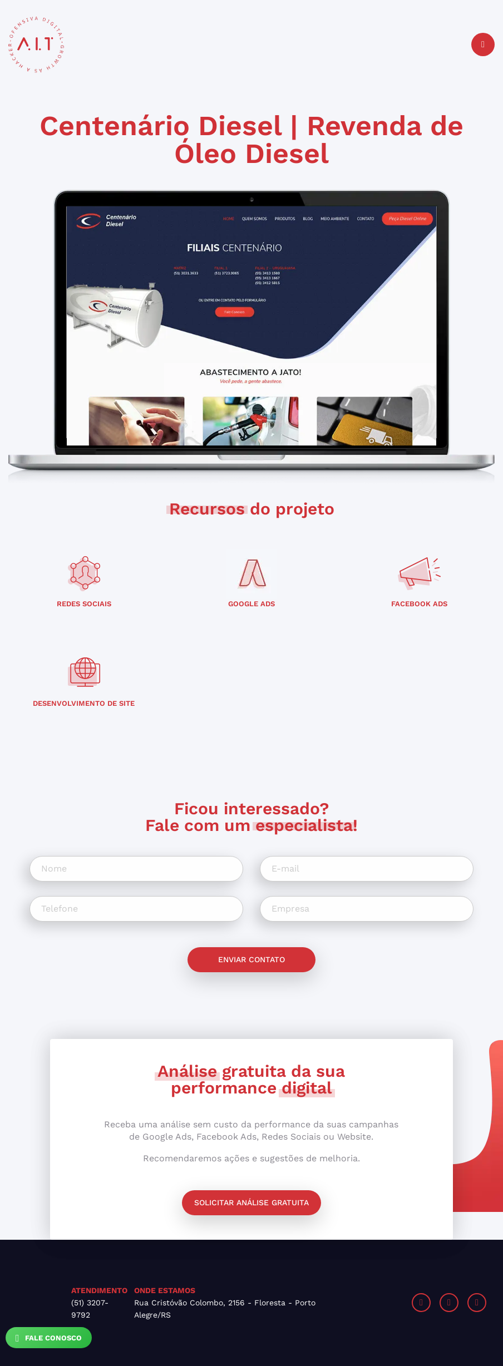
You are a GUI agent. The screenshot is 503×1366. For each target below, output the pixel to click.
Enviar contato (251, 959)
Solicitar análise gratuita (251, 1202)
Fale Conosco (49, 1338)
